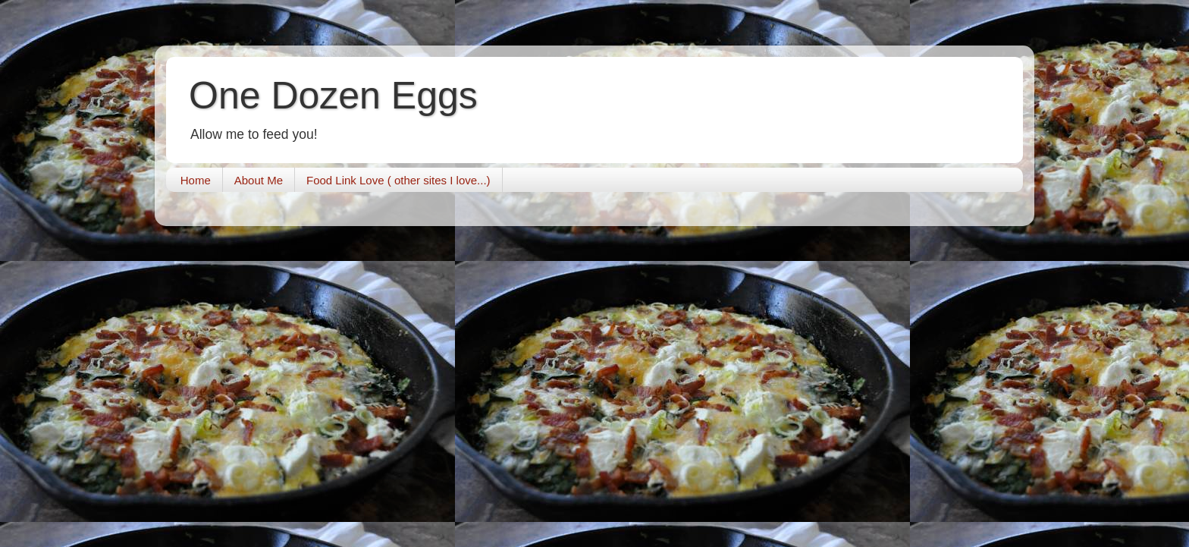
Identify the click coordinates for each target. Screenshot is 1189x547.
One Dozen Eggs (333, 95)
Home (195, 180)
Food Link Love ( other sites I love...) (398, 180)
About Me (258, 180)
